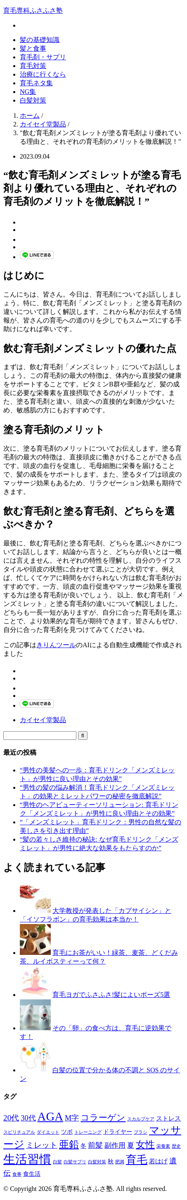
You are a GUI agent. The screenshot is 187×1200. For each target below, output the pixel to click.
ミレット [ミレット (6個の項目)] (41, 1145)
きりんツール (56, 644)
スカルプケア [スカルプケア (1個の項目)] (140, 1119)
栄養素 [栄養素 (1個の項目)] (163, 1146)
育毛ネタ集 (36, 83)
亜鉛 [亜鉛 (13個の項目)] (69, 1144)
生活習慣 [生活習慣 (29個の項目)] (27, 1159)
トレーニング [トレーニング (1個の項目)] (88, 1132)
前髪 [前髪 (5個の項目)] (95, 1145)
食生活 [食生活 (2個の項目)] (31, 1174)
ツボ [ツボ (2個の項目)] (67, 1132)
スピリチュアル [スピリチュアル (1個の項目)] (19, 1132)
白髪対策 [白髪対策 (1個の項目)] (97, 1162)
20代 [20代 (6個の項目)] (11, 1117)
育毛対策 (33, 65)
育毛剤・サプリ (43, 57)
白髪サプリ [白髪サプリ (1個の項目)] (75, 1162)
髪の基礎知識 (39, 39)
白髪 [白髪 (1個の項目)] (57, 1162)
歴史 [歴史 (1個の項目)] (176, 1146)
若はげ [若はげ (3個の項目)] (158, 1161)
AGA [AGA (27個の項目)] (51, 1116)
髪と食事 (33, 48)
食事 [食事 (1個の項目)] (16, 1174)
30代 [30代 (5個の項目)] (28, 1118)
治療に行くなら (43, 74)
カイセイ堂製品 (43, 719)
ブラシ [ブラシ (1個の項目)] (140, 1132)
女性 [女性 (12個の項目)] (145, 1144)
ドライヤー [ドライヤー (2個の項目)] (117, 1132)
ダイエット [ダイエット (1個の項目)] (48, 1132)
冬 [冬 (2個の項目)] (83, 1146)
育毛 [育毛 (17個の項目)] (136, 1160)
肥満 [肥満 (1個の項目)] (119, 1162)
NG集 (28, 91)
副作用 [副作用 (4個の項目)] (114, 1145)
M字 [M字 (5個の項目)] (72, 1118)
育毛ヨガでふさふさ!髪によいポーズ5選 (111, 994)
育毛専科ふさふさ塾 (33, 10)
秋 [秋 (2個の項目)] (111, 1161)
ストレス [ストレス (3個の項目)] (168, 1118)
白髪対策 (33, 100)
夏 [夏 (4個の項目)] (130, 1145)
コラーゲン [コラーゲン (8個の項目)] (102, 1118)
